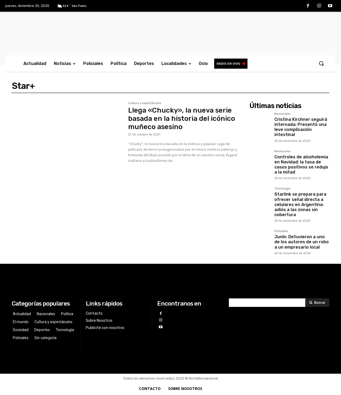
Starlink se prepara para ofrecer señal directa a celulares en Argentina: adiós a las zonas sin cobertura (300, 204)
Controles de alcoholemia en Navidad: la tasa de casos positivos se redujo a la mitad (301, 164)
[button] (321, 63)
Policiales (281, 231)
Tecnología (282, 188)
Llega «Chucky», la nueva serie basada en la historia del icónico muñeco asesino (181, 118)
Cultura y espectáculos (144, 103)
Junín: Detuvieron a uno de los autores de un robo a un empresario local (301, 241)
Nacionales (282, 114)
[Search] (317, 302)
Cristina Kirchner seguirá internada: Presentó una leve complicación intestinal (300, 127)
